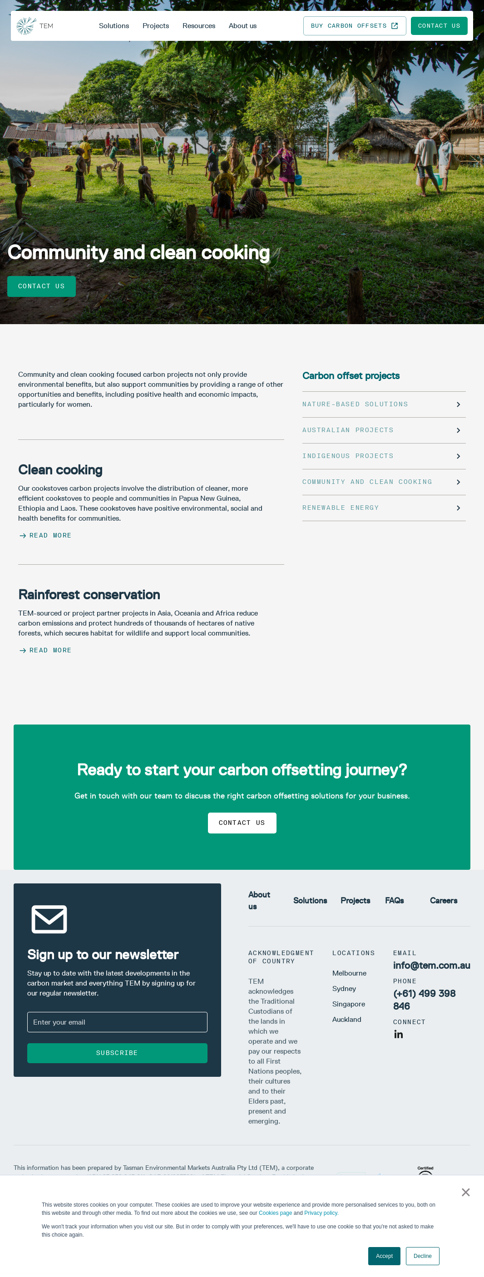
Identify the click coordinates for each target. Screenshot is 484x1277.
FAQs (394, 901)
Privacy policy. (321, 1213)
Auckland (346, 1019)
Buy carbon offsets (355, 26)
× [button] (465, 1192)
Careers (443, 901)
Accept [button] (384, 1256)
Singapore (348, 1004)
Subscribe (117, 1053)
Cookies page (275, 1213)
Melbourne (349, 973)
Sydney (344, 988)
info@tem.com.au (431, 965)
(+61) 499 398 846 (424, 999)
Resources (199, 25)
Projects (156, 25)
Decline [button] (423, 1256)
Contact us (439, 25)
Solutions (114, 25)
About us (243, 25)
